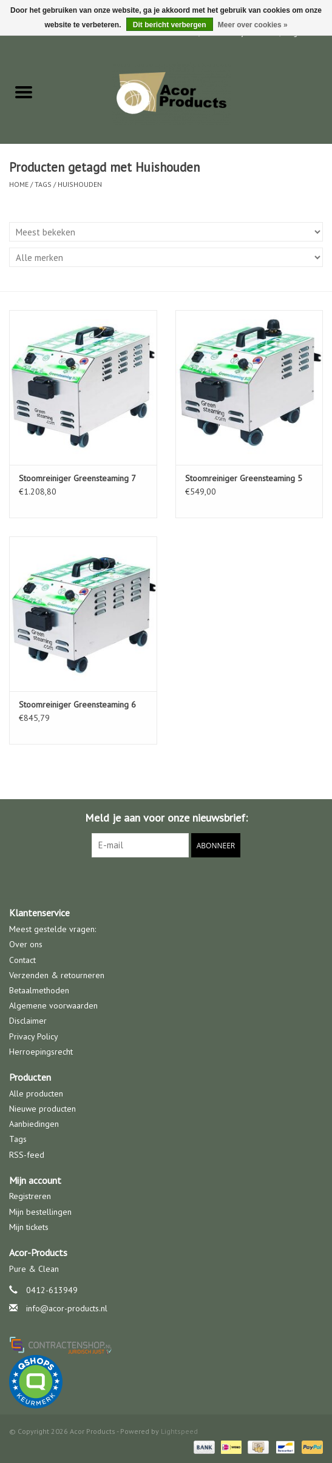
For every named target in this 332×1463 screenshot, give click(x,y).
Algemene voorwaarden (53, 1005)
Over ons (25, 944)
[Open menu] (23, 91)
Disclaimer (28, 1020)
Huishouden (80, 184)
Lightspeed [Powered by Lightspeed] (179, 1431)
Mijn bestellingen (40, 1211)
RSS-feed (26, 1154)
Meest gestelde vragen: (52, 929)
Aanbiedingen (34, 1123)
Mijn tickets (29, 1226)
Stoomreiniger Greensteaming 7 (77, 478)
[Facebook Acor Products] (166, 882)
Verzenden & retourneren (56, 975)
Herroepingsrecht (41, 1051)
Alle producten (36, 1093)
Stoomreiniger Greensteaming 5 (243, 478)
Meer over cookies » (253, 25)
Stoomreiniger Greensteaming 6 (77, 704)
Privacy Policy (33, 1036)
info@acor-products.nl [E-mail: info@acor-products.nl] (66, 1308)
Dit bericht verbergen (169, 25)
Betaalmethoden (39, 990)
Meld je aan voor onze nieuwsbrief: (166, 817)
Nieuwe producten (42, 1108)
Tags (43, 184)
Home (19, 184)
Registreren (30, 1196)
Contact (22, 959)
